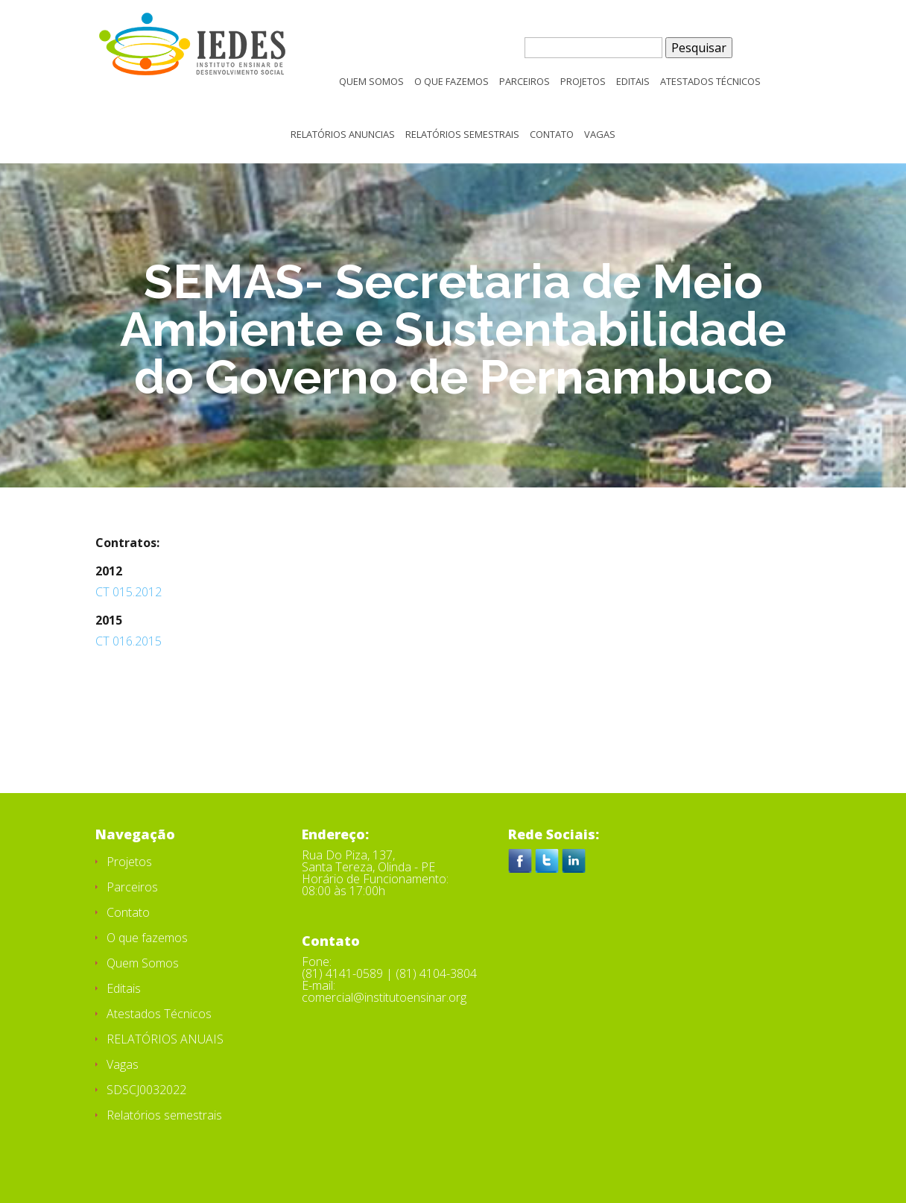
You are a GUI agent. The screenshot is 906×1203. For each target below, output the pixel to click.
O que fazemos (451, 82)
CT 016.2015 (128, 641)
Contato (552, 135)
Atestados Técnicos (710, 82)
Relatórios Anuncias (343, 135)
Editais (633, 82)
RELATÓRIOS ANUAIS (165, 1039)
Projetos (583, 82)
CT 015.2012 (128, 592)
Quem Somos (371, 82)
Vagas (599, 135)
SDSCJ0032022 (146, 1090)
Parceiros (524, 82)
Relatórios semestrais (462, 135)
